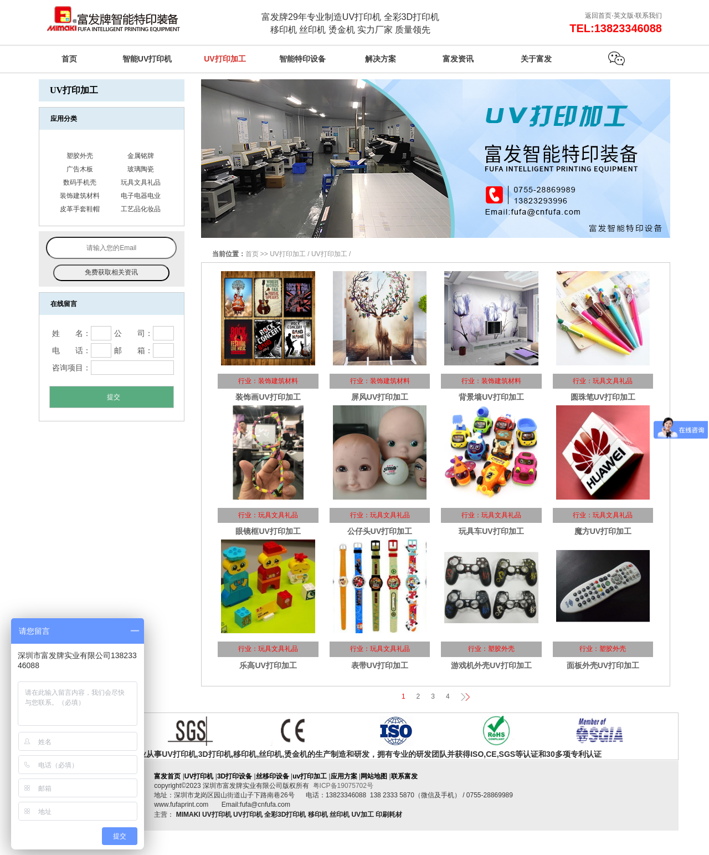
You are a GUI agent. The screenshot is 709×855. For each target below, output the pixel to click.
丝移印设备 (272, 776)
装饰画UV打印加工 (267, 397)
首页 (252, 254)
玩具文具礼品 (141, 182)
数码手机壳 (79, 182)
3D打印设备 (234, 776)
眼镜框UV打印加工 (267, 531)
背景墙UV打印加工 (491, 397)
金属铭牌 (140, 156)
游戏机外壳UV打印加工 (491, 665)
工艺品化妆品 (141, 209)
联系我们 (648, 15)
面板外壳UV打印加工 (603, 665)
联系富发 (404, 776)
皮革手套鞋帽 (80, 209)
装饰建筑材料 (80, 196)
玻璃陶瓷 (140, 169)
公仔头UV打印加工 (379, 531)
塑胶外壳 (79, 156)
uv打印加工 (309, 776)
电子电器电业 (141, 196)
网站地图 (374, 776)
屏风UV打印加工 (379, 397)
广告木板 (79, 169)
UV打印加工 (288, 254)
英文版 (624, 15)
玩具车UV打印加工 (491, 531)
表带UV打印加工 (379, 665)
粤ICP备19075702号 (343, 786)
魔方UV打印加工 (602, 531)
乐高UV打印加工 (267, 665)
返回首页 (598, 15)
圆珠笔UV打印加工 (603, 397)
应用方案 (344, 776)
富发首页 (167, 776)
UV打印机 (199, 776)
